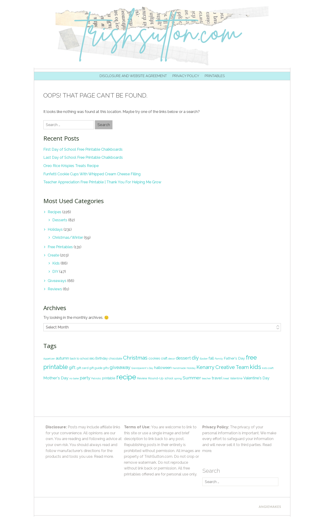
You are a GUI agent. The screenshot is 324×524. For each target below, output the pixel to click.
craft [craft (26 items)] (164, 358)
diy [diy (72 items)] (195, 358)
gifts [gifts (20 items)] (106, 368)
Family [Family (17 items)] (219, 358)
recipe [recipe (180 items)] (126, 377)
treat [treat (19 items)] (226, 378)
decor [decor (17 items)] (171, 358)
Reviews (55, 289)
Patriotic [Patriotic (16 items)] (96, 378)
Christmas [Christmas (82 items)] (135, 357)
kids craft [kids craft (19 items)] (268, 368)
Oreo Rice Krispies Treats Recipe (71, 166)
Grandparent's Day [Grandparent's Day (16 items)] (142, 368)
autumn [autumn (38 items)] (62, 358)
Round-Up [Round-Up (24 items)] (156, 378)
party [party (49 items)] (85, 377)
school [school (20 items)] (169, 378)
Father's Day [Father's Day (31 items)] (234, 358)
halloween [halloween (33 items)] (163, 368)
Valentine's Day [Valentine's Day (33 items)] (256, 378)
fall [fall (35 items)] (211, 358)
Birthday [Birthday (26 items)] (101, 358)
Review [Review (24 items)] (142, 378)
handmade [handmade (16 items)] (179, 368)
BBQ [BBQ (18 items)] (91, 358)
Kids (56, 263)
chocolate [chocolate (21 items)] (115, 358)
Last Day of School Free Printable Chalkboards (83, 157)
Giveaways (57, 281)
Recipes (54, 212)
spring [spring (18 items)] (178, 378)
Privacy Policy (185, 76)
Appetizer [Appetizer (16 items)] (49, 358)
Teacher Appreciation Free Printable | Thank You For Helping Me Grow (102, 182)
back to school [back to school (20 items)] (79, 358)
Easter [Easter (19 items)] (204, 358)
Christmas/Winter (67, 237)
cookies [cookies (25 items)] (154, 358)
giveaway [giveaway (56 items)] (120, 367)
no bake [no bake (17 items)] (74, 378)
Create (53, 255)
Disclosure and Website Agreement (133, 76)
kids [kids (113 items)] (255, 366)
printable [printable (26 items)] (108, 378)
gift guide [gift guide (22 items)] (95, 368)
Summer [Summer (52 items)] (192, 377)
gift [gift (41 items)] (72, 367)
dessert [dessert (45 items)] (183, 358)
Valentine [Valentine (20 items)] (236, 378)
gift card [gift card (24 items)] (82, 368)
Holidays (55, 229)
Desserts (59, 220)
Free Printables (60, 247)
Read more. (104, 456)
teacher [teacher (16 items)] (206, 378)
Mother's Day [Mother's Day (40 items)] (55, 378)
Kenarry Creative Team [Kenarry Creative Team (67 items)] (223, 367)
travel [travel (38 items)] (217, 378)
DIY (55, 271)
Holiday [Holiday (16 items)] (191, 368)
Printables (215, 76)
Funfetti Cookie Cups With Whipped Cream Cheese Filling (92, 174)
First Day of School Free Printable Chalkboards (83, 149)
